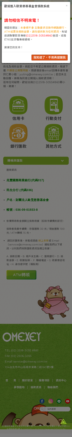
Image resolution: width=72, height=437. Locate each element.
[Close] (67, 5)
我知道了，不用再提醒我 (49, 57)
